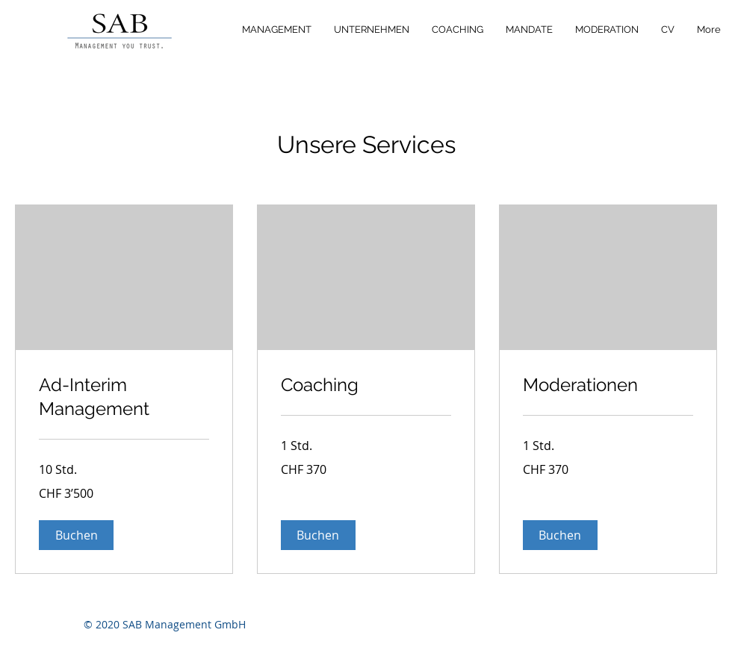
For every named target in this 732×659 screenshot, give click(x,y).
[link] (124, 397)
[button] (76, 535)
